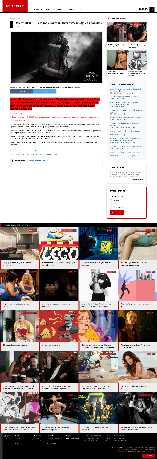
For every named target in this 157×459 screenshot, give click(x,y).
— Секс (17, 443)
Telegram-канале (18, 117)
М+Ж (48, 9)
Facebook (22, 91)
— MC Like (7, 438)
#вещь (42, 154)
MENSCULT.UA (115, 436)
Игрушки (58, 9)
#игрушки (26, 154)
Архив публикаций (73, 439)
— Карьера (50, 441)
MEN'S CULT (92, 438)
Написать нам (148, 455)
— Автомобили (38, 441)
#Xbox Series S (34, 154)
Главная (12, 18)
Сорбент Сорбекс (122, 451)
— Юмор (17, 438)
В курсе (81, 9)
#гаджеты (18, 154)
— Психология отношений (22, 441)
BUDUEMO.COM (116, 440)
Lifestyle (70, 9)
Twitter (45, 91)
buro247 (33, 151)
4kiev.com (90, 440)
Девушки (38, 9)
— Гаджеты (37, 438)
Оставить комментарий (36, 161)
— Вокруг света (51, 443)
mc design (139, 449)
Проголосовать (116, 213)
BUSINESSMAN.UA (116, 438)
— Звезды (7, 441)
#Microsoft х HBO (51, 154)
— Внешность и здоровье (54, 438)
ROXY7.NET (93, 436)
